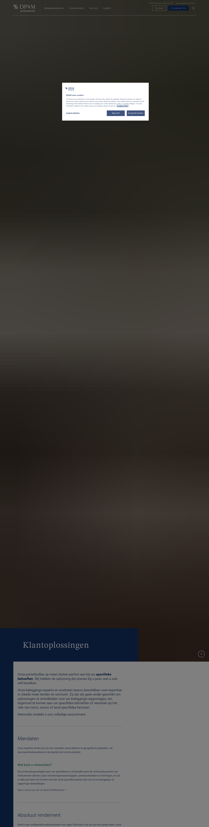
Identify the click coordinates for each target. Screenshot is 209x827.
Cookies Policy (122, 106)
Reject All (116, 113)
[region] (105, 102)
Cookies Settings (73, 113)
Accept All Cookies (135, 113)
